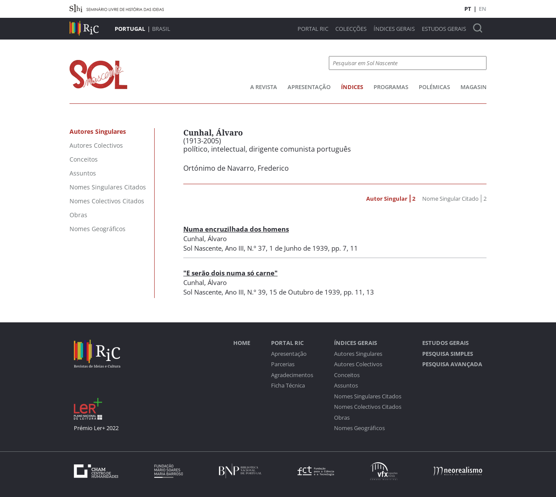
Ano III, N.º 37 (245, 248)
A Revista (263, 87)
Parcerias (283, 364)
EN (482, 9)
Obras (342, 417)
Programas (391, 87)
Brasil (161, 29)
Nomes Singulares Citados (367, 396)
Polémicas (434, 87)
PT (467, 9)
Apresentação (309, 87)
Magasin (473, 87)
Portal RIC (313, 29)
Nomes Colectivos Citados (367, 407)
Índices (352, 87)
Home (241, 343)
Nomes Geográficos (359, 428)
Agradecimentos (292, 375)
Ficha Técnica (288, 385)
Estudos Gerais (444, 29)
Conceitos (347, 375)
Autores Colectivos (358, 364)
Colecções (351, 29)
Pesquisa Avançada (452, 364)
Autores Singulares (358, 354)
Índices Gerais (394, 29)
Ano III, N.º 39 (245, 292)
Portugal (130, 29)
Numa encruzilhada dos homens (236, 229)
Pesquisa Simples (447, 354)
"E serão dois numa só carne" (230, 272)
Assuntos (346, 385)
